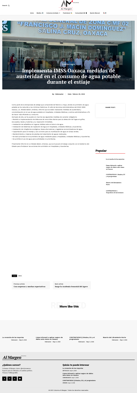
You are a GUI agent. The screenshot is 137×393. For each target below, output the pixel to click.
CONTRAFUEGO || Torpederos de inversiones (114, 192)
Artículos (66, 370)
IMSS (20, 276)
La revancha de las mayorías (115, 159)
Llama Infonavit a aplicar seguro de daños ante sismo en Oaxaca (115, 167)
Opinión (65, 383)
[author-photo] (6, 340)
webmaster (59, 94)
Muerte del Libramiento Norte (114, 337)
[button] (6, 5)
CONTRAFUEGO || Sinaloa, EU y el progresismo (115, 175)
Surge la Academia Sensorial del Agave (71, 287)
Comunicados (68, 64)
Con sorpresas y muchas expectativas (29, 287)
